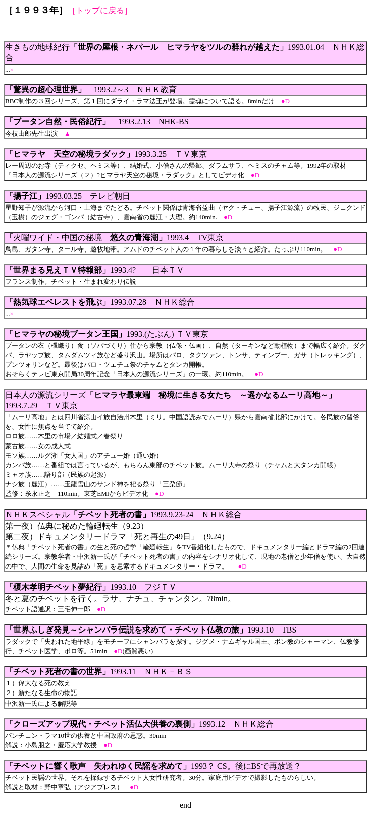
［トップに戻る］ (100, 10)
